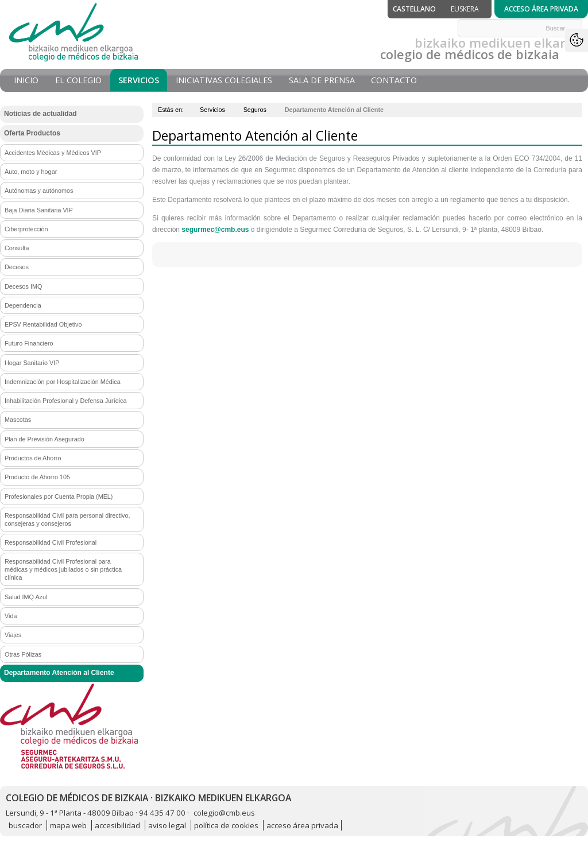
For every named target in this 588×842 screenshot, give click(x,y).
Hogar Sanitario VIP (32, 362)
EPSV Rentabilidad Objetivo (43, 324)
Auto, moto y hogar (31, 171)
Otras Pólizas (23, 654)
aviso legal (167, 825)
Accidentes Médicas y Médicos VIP (53, 152)
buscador (25, 825)
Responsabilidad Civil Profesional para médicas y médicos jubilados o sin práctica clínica (63, 569)
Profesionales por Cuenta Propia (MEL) (59, 496)
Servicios (138, 80)
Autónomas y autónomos (39, 190)
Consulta (17, 248)
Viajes (13, 634)
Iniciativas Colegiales (224, 80)
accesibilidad (117, 825)
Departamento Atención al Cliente (59, 673)
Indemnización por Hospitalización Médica (63, 381)
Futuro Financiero (29, 343)
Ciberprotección (26, 229)
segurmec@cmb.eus (215, 230)
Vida (11, 615)
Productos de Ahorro (33, 458)
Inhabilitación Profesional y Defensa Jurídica (65, 400)
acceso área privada (302, 825)
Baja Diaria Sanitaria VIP (39, 210)
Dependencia (23, 305)
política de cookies (226, 825)
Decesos (17, 266)
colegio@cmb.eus (224, 813)
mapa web (68, 825)
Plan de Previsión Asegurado (44, 439)
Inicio (26, 80)
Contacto (394, 80)
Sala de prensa (322, 80)
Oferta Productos (32, 133)
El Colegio (78, 80)
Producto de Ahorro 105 (37, 477)
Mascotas (18, 419)
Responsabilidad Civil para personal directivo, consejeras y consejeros (67, 519)
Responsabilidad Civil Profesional (50, 542)
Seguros (254, 109)
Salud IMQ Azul (26, 596)
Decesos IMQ (23, 286)
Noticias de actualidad (40, 114)
